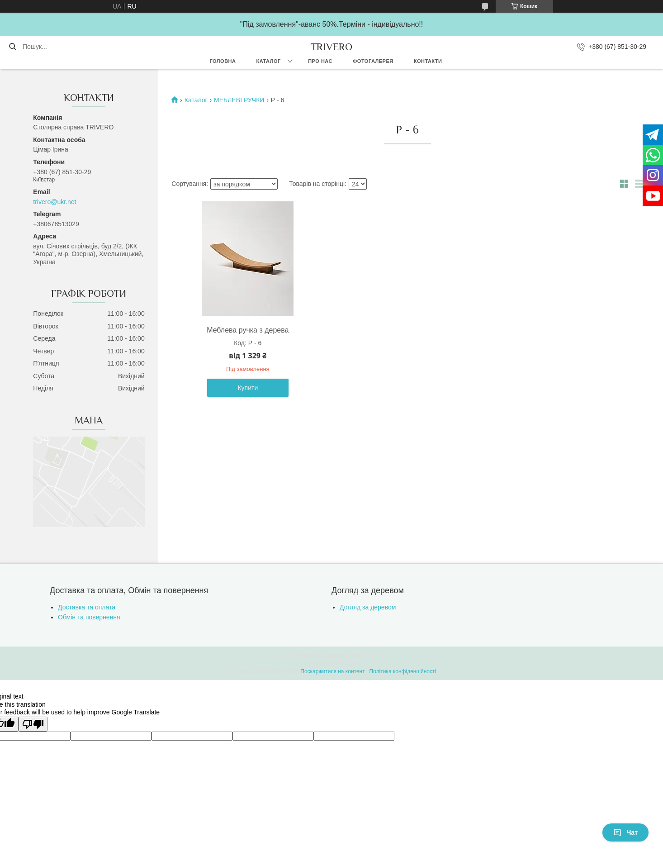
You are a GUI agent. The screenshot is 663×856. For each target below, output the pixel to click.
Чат (625, 832)
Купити (247, 387)
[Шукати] (12, 46)
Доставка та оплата (86, 607)
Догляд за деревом (368, 607)
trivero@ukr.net (54, 201)
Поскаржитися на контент (332, 671)
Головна (222, 61)
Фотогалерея (373, 61)
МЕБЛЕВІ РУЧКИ (239, 100)
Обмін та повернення (89, 617)
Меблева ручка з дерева (248, 330)
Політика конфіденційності (402, 671)
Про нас (320, 61)
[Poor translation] (33, 724)
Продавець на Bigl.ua (331, 663)
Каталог (268, 61)
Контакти (428, 61)
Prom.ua (374, 655)
